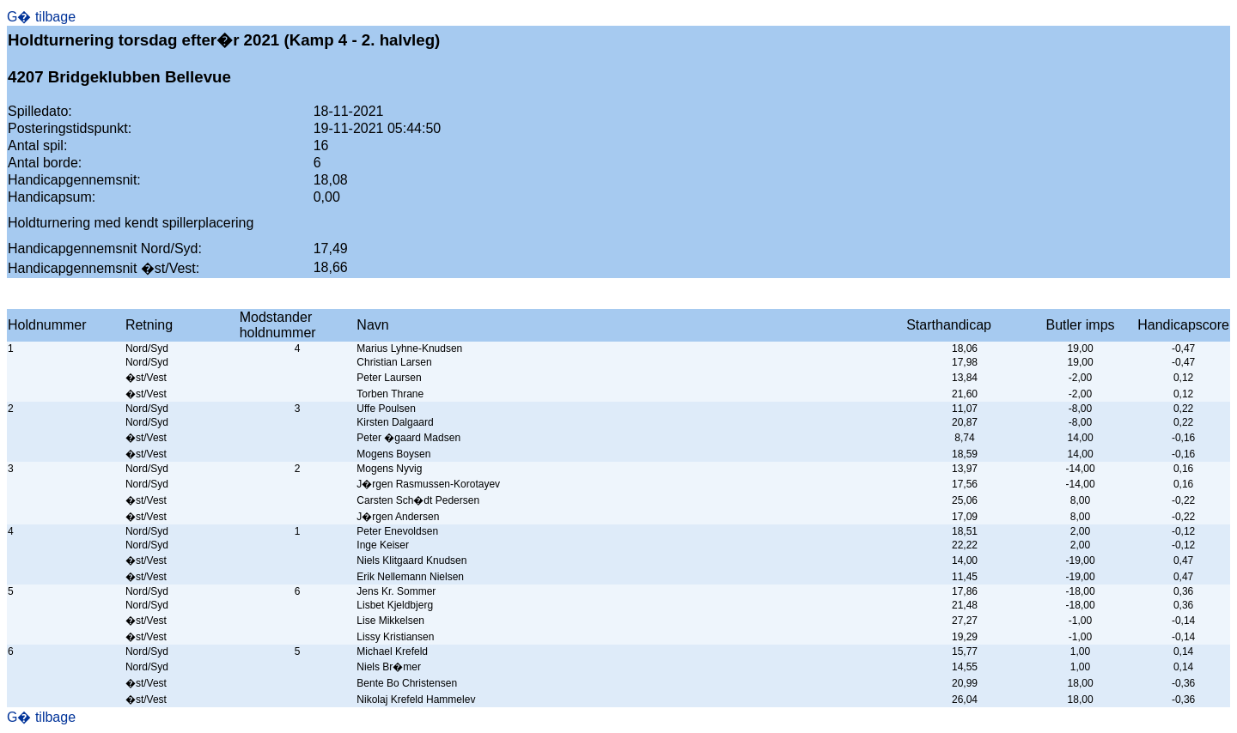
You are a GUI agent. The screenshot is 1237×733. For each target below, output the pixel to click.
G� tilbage (41, 16)
